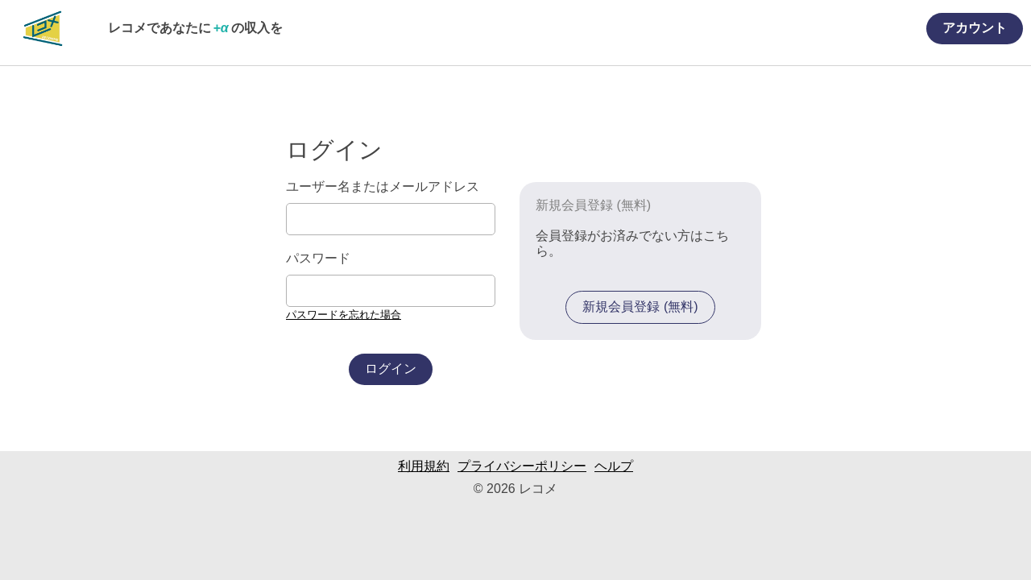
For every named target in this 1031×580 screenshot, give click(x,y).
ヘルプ (613, 466)
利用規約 (423, 466)
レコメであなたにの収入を (195, 28)
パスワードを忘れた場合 (343, 315)
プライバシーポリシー (522, 466)
